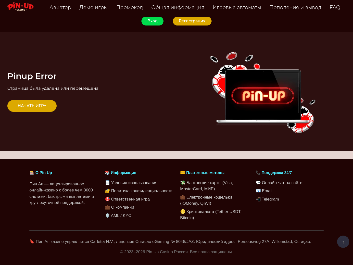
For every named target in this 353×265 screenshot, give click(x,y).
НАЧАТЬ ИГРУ (32, 105)
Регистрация (192, 21)
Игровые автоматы (237, 7)
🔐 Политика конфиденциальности (139, 191)
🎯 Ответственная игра (127, 199)
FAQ (335, 7)
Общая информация (177, 7)
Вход (152, 21)
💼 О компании (119, 207)
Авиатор (60, 7)
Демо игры (93, 7)
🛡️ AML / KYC (118, 215)
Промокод (129, 7)
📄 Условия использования (131, 182)
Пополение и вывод (295, 7)
